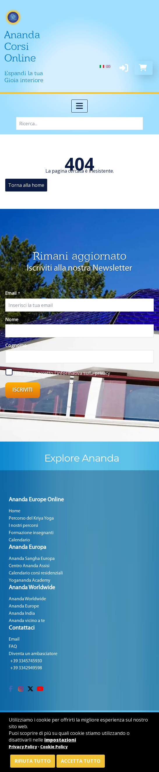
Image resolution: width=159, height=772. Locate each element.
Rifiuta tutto (33, 761)
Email (12, 293)
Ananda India (22, 613)
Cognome (16, 345)
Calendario (19, 540)
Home (14, 511)
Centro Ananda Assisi (29, 566)
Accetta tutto (80, 761)
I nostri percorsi (23, 525)
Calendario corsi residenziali (36, 573)
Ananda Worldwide (27, 599)
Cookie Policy (54, 746)
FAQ (13, 646)
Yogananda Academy (29, 580)
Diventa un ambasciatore (33, 654)
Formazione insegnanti (31, 533)
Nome (12, 319)
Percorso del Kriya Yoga (31, 518)
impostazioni (60, 740)
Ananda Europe (24, 606)
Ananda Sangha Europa (32, 558)
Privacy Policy (23, 746)
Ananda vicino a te (27, 621)
